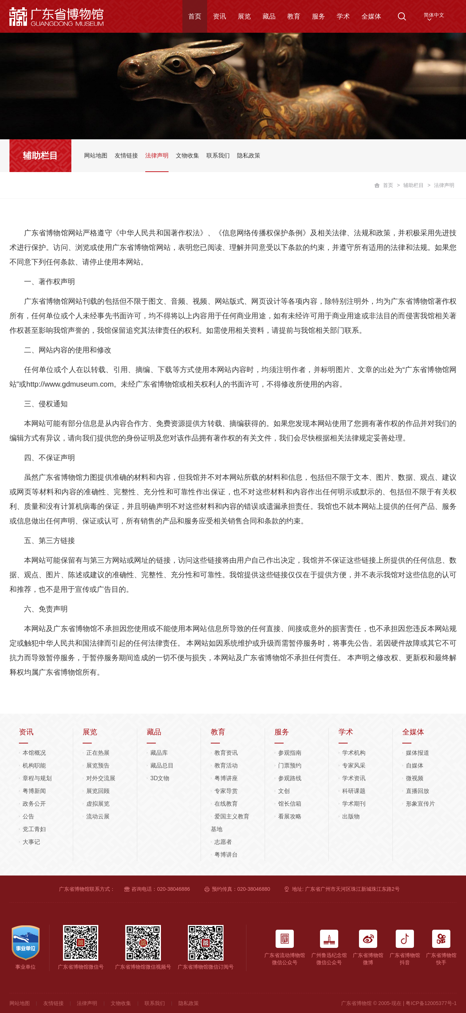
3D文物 (159, 778)
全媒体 (371, 16)
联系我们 (155, 1003)
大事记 (31, 842)
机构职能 (34, 765)
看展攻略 (289, 816)
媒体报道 (417, 753)
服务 (318, 16)
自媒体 (414, 765)
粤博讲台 (226, 855)
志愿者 (223, 842)
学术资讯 (354, 778)
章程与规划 (37, 778)
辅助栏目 (413, 185)
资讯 (219, 16)
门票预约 (289, 765)
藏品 (269, 16)
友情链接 (53, 1003)
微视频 (414, 778)
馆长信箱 (289, 804)
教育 (293, 16)
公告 (28, 816)
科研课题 (354, 791)
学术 (343, 16)
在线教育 (226, 804)
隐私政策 (188, 1003)
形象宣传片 (420, 804)
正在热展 (98, 753)
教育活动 (226, 765)
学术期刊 (354, 804)
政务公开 (34, 804)
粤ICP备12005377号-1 (431, 1003)
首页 (194, 16)
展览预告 (98, 765)
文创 (284, 791)
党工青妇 (34, 829)
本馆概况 (34, 753)
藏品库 (159, 753)
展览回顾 (98, 791)
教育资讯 (226, 753)
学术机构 (354, 753)
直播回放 (417, 791)
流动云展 (98, 816)
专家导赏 (226, 791)
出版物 (351, 816)
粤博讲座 (226, 778)
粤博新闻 (34, 791)
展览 (244, 16)
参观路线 (289, 778)
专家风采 (354, 765)
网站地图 (19, 1003)
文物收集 (121, 1003)
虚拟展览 (98, 804)
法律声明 (87, 1003)
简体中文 (434, 15)
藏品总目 (162, 765)
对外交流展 (100, 778)
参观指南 (289, 753)
